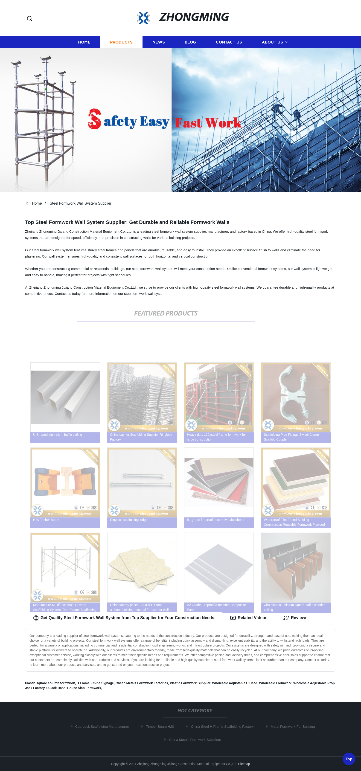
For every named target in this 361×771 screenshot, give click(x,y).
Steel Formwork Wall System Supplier (80, 203)
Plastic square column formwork (50, 683)
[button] (29, 18)
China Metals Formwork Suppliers (197, 740)
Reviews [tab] (295, 618)
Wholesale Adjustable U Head (234, 683)
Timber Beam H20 (162, 726)
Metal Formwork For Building (295, 726)
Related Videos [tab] (248, 618)
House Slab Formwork (84, 688)
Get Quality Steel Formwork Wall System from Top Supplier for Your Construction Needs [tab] (123, 618)
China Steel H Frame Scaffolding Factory (224, 726)
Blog (190, 42)
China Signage (102, 683)
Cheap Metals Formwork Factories (142, 683)
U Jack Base (55, 688)
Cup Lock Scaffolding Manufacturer (104, 726)
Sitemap (244, 764)
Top (349, 759)
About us (272, 42)
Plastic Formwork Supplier (190, 683)
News (158, 42)
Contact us (229, 42)
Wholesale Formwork (275, 683)
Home (84, 42)
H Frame (83, 683)
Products (121, 42)
